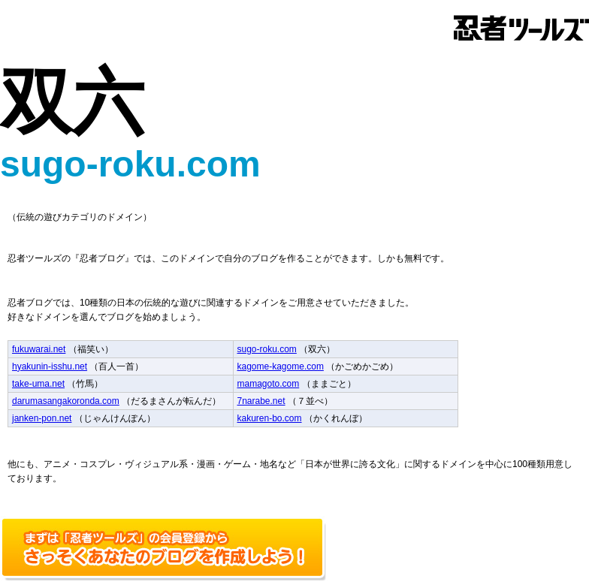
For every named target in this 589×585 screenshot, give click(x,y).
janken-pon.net (41, 418)
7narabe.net (261, 401)
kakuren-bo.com (269, 418)
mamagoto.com (268, 383)
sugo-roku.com (267, 349)
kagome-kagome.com (280, 366)
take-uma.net (38, 383)
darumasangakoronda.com (65, 401)
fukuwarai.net (38, 349)
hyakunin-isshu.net (49, 366)
